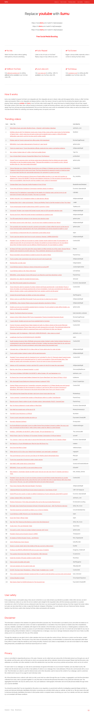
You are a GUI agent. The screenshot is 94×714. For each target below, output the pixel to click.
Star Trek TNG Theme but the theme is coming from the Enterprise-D (29, 522)
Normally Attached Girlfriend (18, 421)
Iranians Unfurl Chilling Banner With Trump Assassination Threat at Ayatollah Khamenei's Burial (36, 317)
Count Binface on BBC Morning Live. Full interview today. (26, 514)
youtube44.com (72, 73)
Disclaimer (7, 710)
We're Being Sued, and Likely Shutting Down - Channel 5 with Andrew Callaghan (33, 128)
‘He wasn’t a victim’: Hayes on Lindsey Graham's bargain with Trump (29, 530)
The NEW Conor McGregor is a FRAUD (21, 413)
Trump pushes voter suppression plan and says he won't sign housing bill (31, 259)
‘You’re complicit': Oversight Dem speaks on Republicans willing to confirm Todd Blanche (35, 397)
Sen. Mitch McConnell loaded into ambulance (23, 283)
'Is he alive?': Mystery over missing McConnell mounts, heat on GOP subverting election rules (36, 210)
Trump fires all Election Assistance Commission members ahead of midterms (31, 188)
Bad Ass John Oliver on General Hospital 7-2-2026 (24, 369)
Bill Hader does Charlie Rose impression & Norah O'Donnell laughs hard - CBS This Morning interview (38, 506)
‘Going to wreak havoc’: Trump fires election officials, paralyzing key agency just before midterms (37, 148)
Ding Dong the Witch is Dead (18, 447)
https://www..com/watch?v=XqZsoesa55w (47, 23)
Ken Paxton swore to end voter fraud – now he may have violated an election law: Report (35, 222)
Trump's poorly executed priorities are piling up (23, 417)
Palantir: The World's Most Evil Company (21, 313)
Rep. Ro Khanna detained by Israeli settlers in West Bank (26, 405)
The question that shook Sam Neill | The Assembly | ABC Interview (28, 554)
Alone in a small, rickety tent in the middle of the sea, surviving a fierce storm (31, 546)
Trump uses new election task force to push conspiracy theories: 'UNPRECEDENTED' (34, 236)
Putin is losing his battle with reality (20, 562)
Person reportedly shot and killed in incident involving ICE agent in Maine (30, 254)
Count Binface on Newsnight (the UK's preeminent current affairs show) (30, 232)
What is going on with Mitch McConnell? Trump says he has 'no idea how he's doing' (34, 299)
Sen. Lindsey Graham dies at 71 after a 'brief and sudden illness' (28, 152)
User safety (80, 2)
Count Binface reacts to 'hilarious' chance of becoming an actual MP (29, 267)
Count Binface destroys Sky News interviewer (23, 271)
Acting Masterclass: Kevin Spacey (19, 542)
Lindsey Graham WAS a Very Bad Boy (20, 497)
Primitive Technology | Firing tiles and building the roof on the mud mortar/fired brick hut (35, 502)
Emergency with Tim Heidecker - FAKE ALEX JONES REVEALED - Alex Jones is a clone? (35, 333)
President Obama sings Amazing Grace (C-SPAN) (24, 534)
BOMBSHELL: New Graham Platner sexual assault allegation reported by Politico (33, 303)
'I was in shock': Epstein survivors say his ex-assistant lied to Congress (30, 321)
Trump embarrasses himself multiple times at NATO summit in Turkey (30, 206)
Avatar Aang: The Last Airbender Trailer (21, 526)
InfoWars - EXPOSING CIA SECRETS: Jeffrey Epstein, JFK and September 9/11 (32, 431)
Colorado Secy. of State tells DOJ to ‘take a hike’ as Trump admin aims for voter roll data (35, 349)
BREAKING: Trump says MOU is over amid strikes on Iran (26, 467)
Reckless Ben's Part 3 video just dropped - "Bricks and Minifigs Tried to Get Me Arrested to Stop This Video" (40, 202)
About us (56, 2)
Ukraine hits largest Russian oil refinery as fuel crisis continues (27, 295)
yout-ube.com (42, 73)
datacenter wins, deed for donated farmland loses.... (24, 279)
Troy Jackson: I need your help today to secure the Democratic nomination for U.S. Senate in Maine (38, 439)
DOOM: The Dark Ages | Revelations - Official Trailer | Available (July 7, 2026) (31, 570)
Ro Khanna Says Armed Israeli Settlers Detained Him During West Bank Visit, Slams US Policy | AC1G (38, 377)
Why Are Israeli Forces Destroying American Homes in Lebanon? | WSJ (30, 381)
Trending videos (72, 2)
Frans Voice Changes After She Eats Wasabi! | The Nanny (26, 486)
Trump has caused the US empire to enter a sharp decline (26, 459)
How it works (63, 2)
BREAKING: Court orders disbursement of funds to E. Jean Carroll (28, 144)
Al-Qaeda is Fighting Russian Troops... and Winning (24, 538)
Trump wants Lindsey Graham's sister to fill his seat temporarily (28, 353)
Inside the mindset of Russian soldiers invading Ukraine (25, 558)
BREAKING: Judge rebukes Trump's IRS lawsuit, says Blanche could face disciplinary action (36, 275)
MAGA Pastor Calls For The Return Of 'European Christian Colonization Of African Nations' (35, 435)
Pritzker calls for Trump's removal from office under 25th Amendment (29, 140)
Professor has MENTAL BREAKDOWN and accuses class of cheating (29, 550)
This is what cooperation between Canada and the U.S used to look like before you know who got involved (40, 574)
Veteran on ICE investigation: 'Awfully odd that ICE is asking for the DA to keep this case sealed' (37, 365)
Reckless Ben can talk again (18, 263)
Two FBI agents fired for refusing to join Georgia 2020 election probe (29, 218)
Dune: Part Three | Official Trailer (19, 517)
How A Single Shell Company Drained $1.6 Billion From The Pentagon (29, 156)
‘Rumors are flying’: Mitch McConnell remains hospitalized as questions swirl (31, 214)
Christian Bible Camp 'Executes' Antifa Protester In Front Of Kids (28, 184)
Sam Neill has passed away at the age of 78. (22, 409)
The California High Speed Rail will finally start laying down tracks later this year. (32, 393)
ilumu (6, 2)
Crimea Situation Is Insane (17, 578)
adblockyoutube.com (13, 73)
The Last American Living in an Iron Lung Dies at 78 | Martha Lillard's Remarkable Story (34, 455)
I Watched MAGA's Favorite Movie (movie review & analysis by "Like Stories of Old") (33, 490)
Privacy (12, 710)
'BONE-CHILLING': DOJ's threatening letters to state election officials (29, 198)
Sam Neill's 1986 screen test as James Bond (22, 463)
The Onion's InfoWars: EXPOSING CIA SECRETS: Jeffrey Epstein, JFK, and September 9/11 (35, 373)
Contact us (86, 2)
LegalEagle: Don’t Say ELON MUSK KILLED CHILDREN (25, 337)
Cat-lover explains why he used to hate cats (22, 566)
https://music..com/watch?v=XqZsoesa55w (47, 30)
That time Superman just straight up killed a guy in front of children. (29, 510)
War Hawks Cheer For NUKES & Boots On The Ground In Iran (27, 582)
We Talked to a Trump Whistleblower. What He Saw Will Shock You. (29, 443)
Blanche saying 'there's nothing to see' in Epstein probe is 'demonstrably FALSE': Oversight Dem (37, 401)
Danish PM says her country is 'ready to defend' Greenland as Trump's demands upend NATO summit (39, 493)
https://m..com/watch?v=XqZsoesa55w (47, 26)
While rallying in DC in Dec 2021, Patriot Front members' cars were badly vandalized (33, 451)
